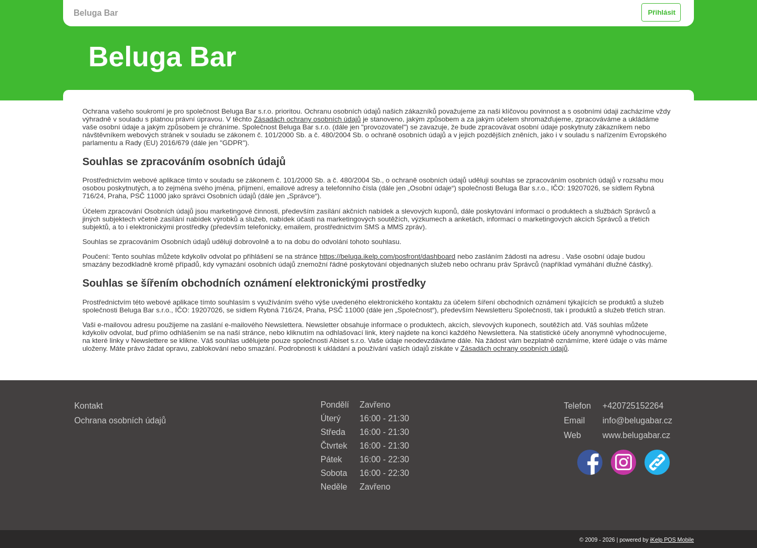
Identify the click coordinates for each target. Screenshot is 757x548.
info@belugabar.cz (637, 420)
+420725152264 (632, 405)
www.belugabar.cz (636, 435)
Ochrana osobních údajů (120, 420)
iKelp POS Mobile (672, 539)
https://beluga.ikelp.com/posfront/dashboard (388, 256)
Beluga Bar (96, 12)
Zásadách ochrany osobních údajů (307, 119)
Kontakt (88, 405)
